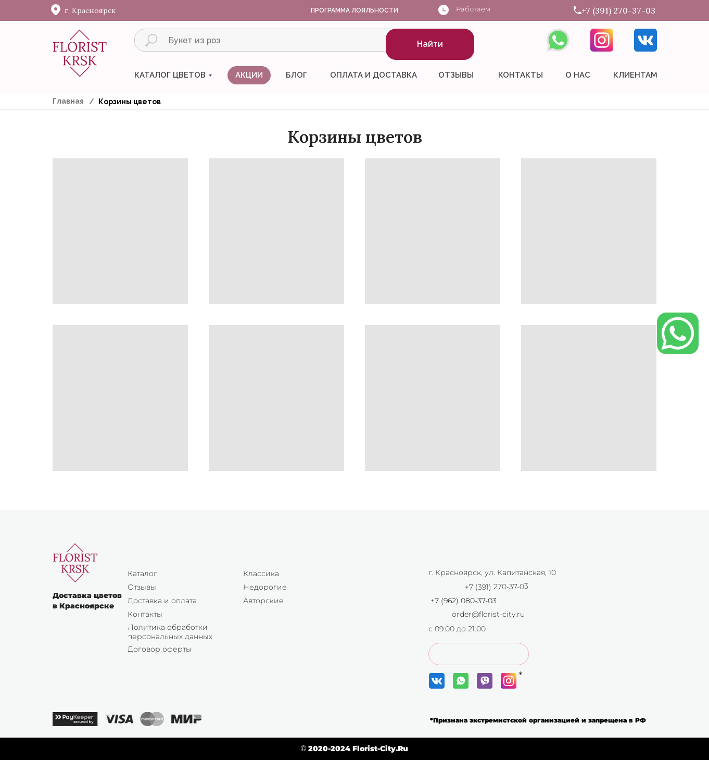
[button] (478, 654)
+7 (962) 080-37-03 (464, 600)
